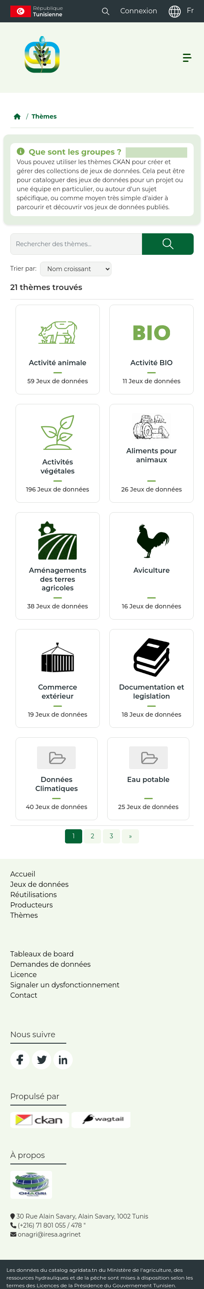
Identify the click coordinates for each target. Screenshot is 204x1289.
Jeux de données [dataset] (39, 884)
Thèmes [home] (24, 915)
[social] (20, 1059)
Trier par (22, 268)
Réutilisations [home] (33, 895)
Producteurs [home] (31, 905)
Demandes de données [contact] (50, 964)
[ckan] (39, 1120)
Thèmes (43, 116)
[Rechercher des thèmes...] (76, 244)
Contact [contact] (23, 995)
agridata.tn (83, 1270)
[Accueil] (17, 116)
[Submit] (168, 244)
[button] (105, 11)
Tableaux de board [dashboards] (42, 954)
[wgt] (100, 1120)
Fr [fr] (190, 10)
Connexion (138, 11)
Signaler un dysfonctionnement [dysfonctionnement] (65, 985)
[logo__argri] (41, 54)
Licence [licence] (23, 975)
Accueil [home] (22, 874)
